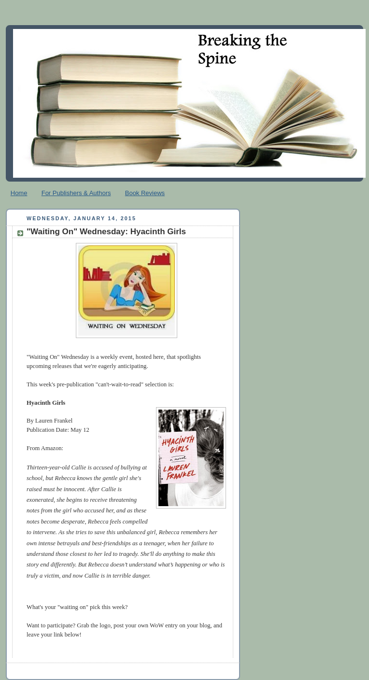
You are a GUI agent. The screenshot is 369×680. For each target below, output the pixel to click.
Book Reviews (145, 193)
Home (19, 193)
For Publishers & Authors (76, 193)
